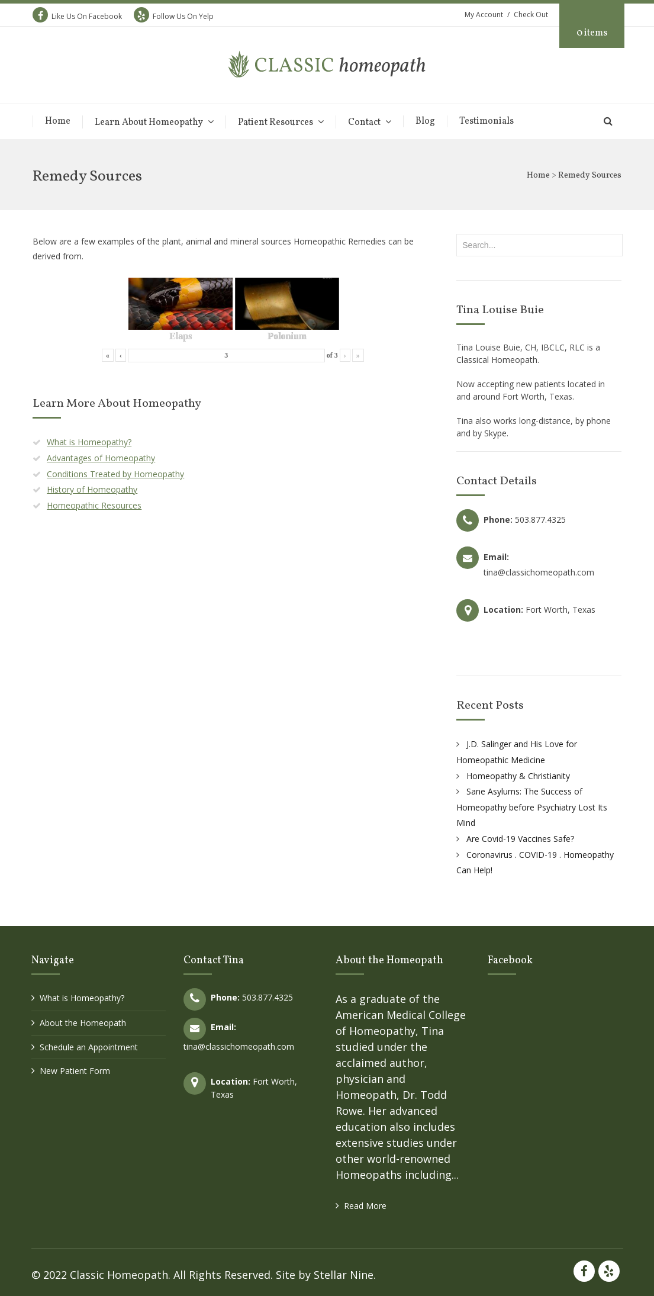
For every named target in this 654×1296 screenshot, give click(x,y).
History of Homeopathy (92, 489)
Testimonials (486, 121)
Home (57, 121)
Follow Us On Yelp (174, 16)
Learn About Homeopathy (149, 122)
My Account (484, 14)
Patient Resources (275, 122)
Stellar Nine (343, 1275)
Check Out (531, 14)
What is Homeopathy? (89, 442)
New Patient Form (75, 1070)
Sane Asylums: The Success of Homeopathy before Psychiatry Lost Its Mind (531, 807)
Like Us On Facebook (77, 16)
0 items (591, 33)
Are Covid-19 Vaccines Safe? (520, 838)
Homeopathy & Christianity (518, 776)
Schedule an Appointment (89, 1047)
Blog (425, 121)
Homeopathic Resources (94, 505)
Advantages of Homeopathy (101, 458)
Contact (364, 122)
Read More (365, 1205)
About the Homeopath (83, 1022)
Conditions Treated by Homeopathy (115, 474)
